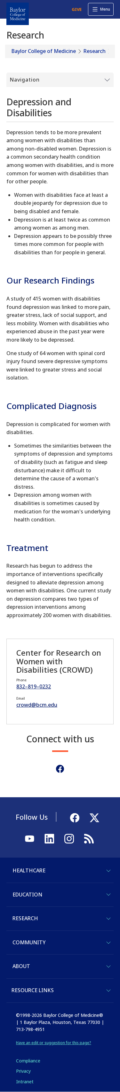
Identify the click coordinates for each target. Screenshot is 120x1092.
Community (28, 942)
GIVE (77, 9)
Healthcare (28, 870)
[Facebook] (60, 769)
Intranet (25, 1082)
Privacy (23, 1071)
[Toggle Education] (108, 894)
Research (95, 51)
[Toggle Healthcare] (108, 871)
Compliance (28, 1061)
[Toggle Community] (108, 943)
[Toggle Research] (108, 918)
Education (27, 894)
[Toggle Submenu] (60, 80)
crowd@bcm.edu (36, 704)
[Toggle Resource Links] (108, 990)
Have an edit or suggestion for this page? (53, 1042)
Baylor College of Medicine (44, 51)
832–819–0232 (33, 686)
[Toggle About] (108, 966)
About (21, 966)
